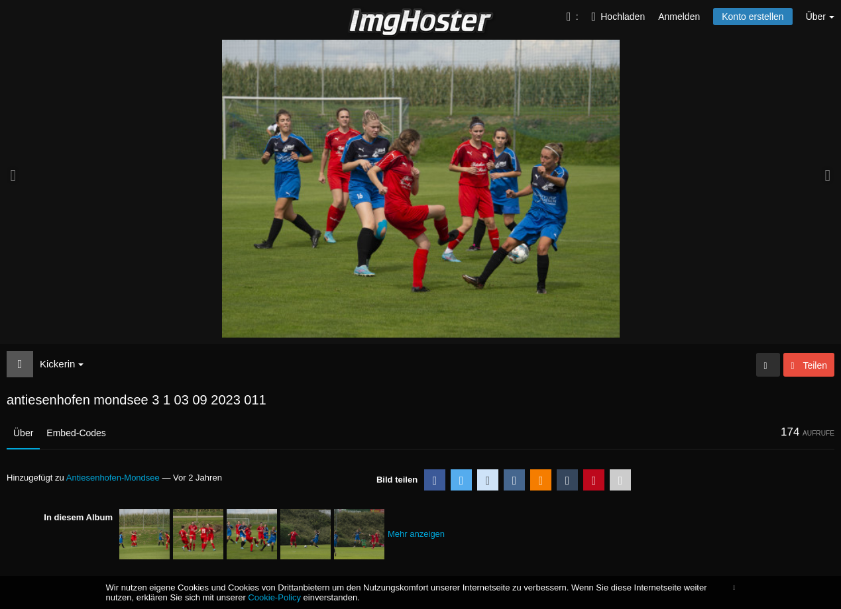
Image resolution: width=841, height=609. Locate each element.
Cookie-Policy (274, 597)
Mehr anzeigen (416, 534)
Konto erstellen (752, 16)
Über (23, 433)
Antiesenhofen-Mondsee (113, 478)
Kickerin (62, 363)
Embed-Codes (76, 433)
